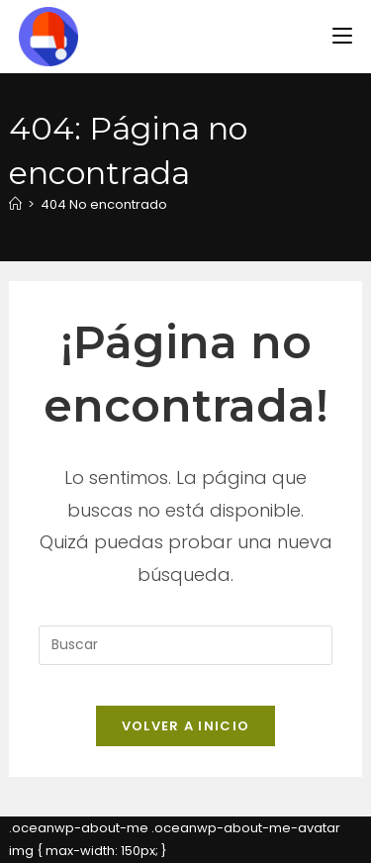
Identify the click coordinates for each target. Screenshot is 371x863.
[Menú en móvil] (342, 36)
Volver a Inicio (186, 726)
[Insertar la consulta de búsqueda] (185, 645)
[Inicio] (15, 204)
